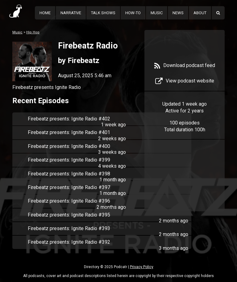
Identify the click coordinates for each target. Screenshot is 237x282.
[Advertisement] (184, 180)
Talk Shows (103, 13)
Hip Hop (33, 32)
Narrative (70, 13)
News (178, 13)
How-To (133, 13)
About (199, 13)
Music (157, 13)
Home (45, 13)
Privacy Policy (141, 267)
